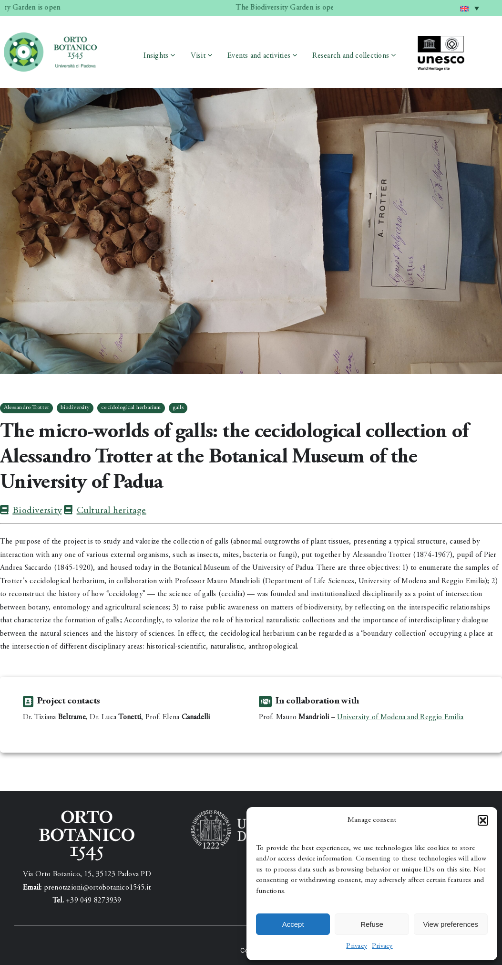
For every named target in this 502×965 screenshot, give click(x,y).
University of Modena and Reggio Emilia (400, 717)
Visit (198, 56)
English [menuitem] (471, 4)
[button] (483, 820)
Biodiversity (30, 511)
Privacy (356, 946)
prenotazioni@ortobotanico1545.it (97, 888)
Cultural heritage (105, 511)
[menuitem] (469, 8)
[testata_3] (50, 36)
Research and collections (350, 56)
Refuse (371, 924)
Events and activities (258, 56)
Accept (293, 924)
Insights (155, 56)
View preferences (451, 924)
